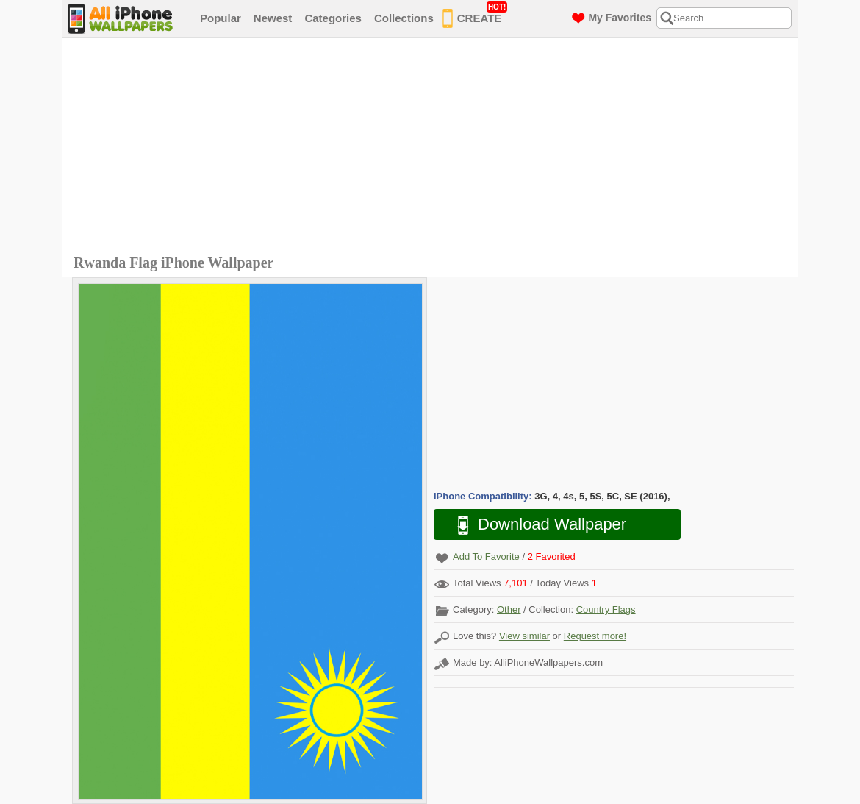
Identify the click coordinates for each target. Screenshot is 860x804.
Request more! (595, 635)
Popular (220, 18)
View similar (524, 635)
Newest (273, 18)
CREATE (475, 15)
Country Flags (606, 609)
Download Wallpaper (534, 525)
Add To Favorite (486, 556)
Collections (404, 18)
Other (509, 609)
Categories (333, 18)
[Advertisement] (434, 148)
